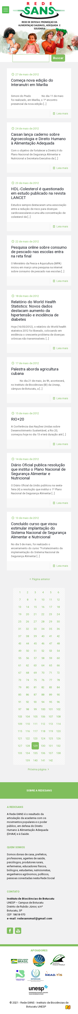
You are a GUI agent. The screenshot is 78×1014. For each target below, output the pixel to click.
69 (35, 672)
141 (43, 760)
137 (50, 753)
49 (19, 650)
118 (43, 731)
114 (58, 723)
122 (27, 738)
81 (35, 687)
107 (50, 716)
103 (20, 716)
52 (42, 650)
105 (35, 716)
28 (42, 621)
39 (35, 636)
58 (42, 658)
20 (27, 614)
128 (27, 745)
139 (27, 760)
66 (58, 665)
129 (35, 745)
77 (50, 680)
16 (42, 606)
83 (50, 687)
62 (27, 665)
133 (20, 753)
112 (43, 723)
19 (19, 614)
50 (27, 650)
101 (50, 709)
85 (19, 694)
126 (58, 738)
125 (50, 738)
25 (19, 621)
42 (58, 636)
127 (20, 745)
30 (58, 621)
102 (58, 709)
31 (19, 628)
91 (19, 701)
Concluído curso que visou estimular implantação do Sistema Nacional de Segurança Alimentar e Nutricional (38, 530)
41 (50, 636)
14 (27, 606)
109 (20, 723)
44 (27, 643)
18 (58, 606)
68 (27, 672)
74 (27, 680)
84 (58, 687)
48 (58, 643)
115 (20, 731)
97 (19, 709)
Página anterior (39, 579)
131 (50, 745)
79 (19, 687)
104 (27, 716)
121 (20, 738)
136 (43, 753)
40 (42, 636)
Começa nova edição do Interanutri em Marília (32, 82)
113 (50, 723)
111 (35, 723)
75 (35, 680)
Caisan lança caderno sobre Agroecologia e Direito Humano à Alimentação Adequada (38, 139)
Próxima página (39, 769)
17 (50, 606)
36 (58, 628)
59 (50, 658)
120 (58, 731)
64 (42, 665)
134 (27, 753)
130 (43, 745)
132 (58, 745)
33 (35, 628)
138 (58, 753)
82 (42, 687)
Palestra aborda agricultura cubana (34, 371)
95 (50, 701)
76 (42, 680)
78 (58, 680)
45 (35, 643)
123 (35, 738)
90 (58, 694)
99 (35, 709)
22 (42, 614)
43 (19, 643)
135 (35, 753)
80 (27, 687)
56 (27, 658)
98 (27, 709)
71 (50, 672)
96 (58, 701)
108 (58, 716)
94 (42, 701)
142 (50, 760)
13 (19, 606)
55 (19, 658)
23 (50, 614)
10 (42, 599)
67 (19, 672)
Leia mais (62, 113)
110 (27, 723)
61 (19, 665)
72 (58, 672)
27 (35, 621)
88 (42, 694)
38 (27, 636)
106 (43, 716)
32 (27, 628)
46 (42, 643)
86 (27, 694)
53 (50, 650)
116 (27, 731)
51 (35, 650)
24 (58, 614)
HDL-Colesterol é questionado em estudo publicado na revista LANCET (38, 193)
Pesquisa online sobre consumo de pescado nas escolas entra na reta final (39, 252)
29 (50, 621)
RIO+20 (17, 419)
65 (50, 665)
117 (35, 731)
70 (42, 672)
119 (50, 731)
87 (35, 694)
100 (43, 709)
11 (50, 599)
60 (58, 658)
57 (35, 658)
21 (35, 614)
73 (19, 680)
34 (42, 628)
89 (50, 694)
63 (35, 665)
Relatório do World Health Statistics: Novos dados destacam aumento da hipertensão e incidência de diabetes (34, 310)
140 (35, 760)
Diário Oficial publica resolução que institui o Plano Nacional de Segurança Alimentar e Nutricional (38, 471)
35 (50, 628)
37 (19, 636)
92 (27, 701)
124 (43, 738)
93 (35, 701)
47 (50, 643)
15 (35, 606)
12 (58, 599)
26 (27, 621)
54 (58, 650)
